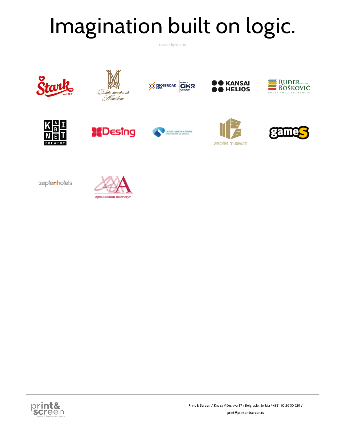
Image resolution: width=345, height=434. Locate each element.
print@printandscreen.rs (245, 412)
